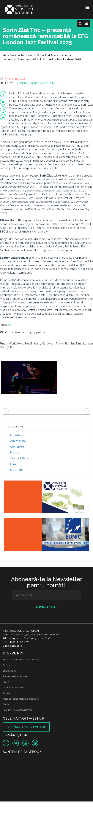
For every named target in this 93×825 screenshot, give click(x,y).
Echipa (6, 665)
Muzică (14, 452)
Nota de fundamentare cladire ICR (21, 698)
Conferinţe (17, 446)
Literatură (16, 435)
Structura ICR (10, 670)
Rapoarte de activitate (15, 676)
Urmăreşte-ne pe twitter (26, 726)
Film (13, 464)
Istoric (6, 682)
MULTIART (17, 469)
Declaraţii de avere (13, 687)
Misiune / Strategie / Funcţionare (21, 659)
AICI (9, 324)
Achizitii (7, 693)
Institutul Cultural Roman (33, 83)
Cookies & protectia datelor (17, 710)
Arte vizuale (18, 440)
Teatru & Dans (19, 458)
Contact (7, 704)
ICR (16, 83)
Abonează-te (46, 607)
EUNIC (52, 83)
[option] (29, 378)
